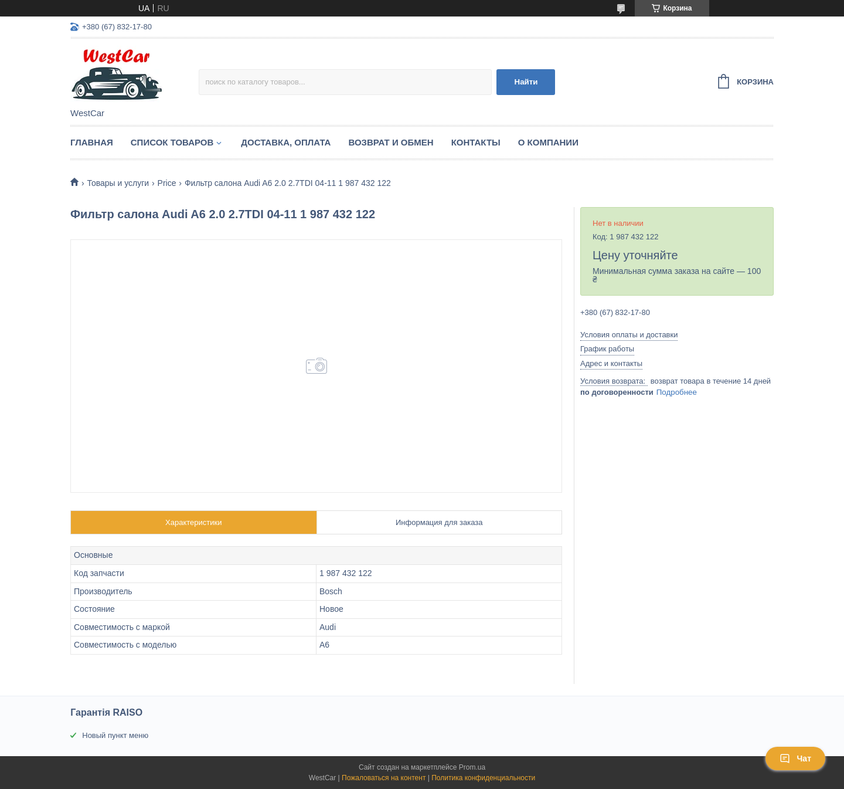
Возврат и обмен (390, 142)
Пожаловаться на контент (384, 778)
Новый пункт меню (115, 735)
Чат (795, 758)
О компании (548, 142)
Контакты (476, 142)
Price (167, 183)
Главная (91, 142)
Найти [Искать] (526, 81)
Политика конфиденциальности (483, 778)
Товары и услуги (118, 183)
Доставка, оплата (286, 142)
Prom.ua (472, 767)
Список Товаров (172, 142)
